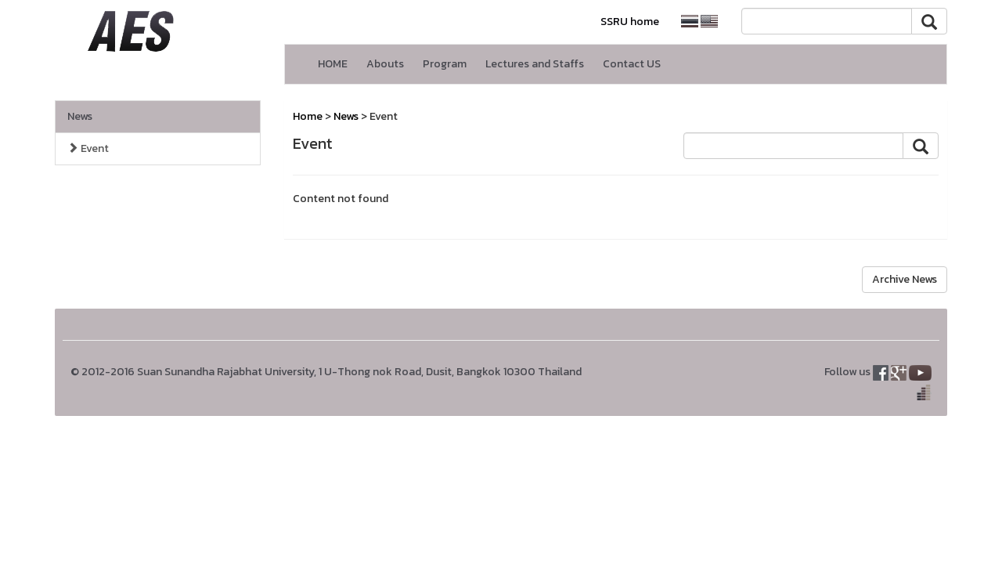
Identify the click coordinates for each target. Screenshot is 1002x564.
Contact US (632, 64)
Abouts (385, 64)
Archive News (904, 279)
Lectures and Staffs (534, 64)
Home (308, 116)
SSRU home (629, 21)
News (79, 116)
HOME (333, 64)
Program (445, 64)
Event (88, 148)
